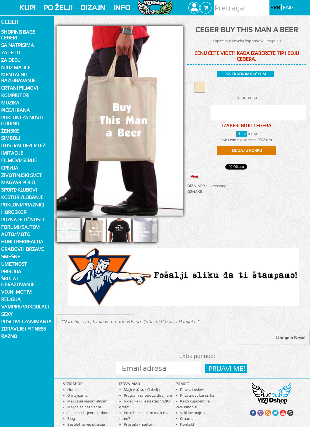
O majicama (77, 395)
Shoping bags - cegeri (19, 35)
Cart (206, 8)
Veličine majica (192, 412)
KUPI (27, 7)
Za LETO (10, 52)
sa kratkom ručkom (246, 74)
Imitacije (12, 153)
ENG (288, 7)
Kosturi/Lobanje (22, 197)
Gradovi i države (22, 249)
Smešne (10, 256)
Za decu (10, 60)
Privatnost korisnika (197, 395)
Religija (11, 299)
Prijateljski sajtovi (138, 424)
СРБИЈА (9, 168)
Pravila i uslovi (192, 389)
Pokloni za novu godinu (22, 120)
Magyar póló (18, 182)
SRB (275, 7)
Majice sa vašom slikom (87, 401)
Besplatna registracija (86, 424)
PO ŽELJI (58, 7)
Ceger (9, 21)
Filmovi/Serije (19, 160)
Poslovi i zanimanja (26, 321)
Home (72, 389)
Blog (71, 418)
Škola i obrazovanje (17, 281)
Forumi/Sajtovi (21, 227)
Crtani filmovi (19, 88)
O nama (187, 418)
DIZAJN (92, 7)
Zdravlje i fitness (23, 329)
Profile (194, 8)
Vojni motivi (17, 292)
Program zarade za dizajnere (148, 395)
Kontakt (187, 424)
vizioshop (218, 186)
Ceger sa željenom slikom (88, 412)
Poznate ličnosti (22, 219)
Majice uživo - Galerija (142, 389)
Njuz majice (15, 67)
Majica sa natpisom (84, 407)
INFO (121, 7)
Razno (9, 336)
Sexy (7, 314)
